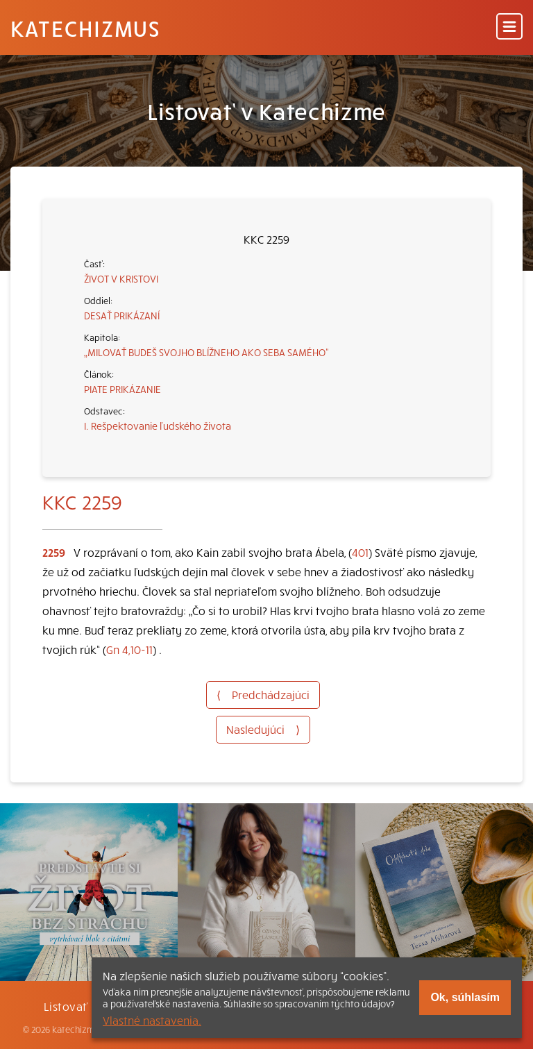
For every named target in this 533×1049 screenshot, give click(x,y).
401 (360, 552)
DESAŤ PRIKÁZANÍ (122, 315)
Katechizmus (85, 28)
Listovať (66, 1006)
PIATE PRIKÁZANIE (122, 389)
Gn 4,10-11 (129, 649)
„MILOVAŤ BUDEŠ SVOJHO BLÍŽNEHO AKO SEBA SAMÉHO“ (206, 352)
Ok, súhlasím (465, 997)
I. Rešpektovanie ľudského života (157, 425)
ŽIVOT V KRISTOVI (121, 278)
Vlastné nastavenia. (152, 1020)
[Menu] (509, 27)
